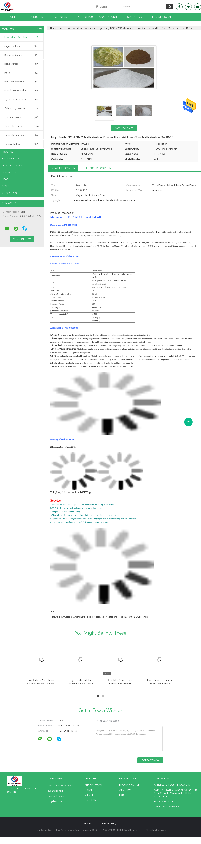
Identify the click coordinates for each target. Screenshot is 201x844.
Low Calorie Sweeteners (21, 37)
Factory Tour (85, 17)
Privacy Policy (109, 823)
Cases (5, 186)
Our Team (90, 800)
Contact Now (124, 128)
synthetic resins (21, 117)
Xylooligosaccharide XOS (21, 99)
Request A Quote (161, 17)
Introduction (93, 785)
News (5, 179)
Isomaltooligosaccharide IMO (21, 90)
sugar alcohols (21, 46)
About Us (61, 17)
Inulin (21, 73)
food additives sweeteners (102, 617)
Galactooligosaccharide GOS (21, 108)
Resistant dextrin (21, 55)
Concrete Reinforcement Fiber (21, 126)
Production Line (129, 785)
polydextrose (21, 64)
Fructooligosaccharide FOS (21, 81)
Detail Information (63, 168)
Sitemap (88, 823)
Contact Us (134, 17)
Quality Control (110, 17)
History (89, 790)
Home (12, 17)
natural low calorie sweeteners (68, 617)
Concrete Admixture (21, 135)
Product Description (98, 168)
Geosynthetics (21, 144)
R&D (121, 795)
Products (37, 17)
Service (89, 795)
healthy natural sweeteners (133, 617)
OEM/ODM (125, 790)
